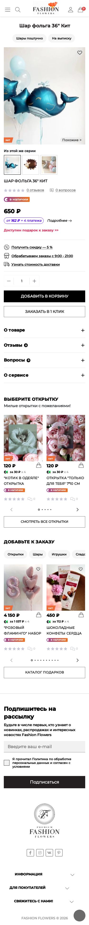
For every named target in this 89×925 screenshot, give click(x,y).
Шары (37, 554)
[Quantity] (22, 281)
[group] (12, 165)
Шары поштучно (29, 38)
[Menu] (7, 10)
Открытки (15, 554)
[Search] (17, 9)
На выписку (61, 38)
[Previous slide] (11, 509)
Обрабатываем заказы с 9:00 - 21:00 (42, 256)
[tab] (39, 510)
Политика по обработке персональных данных (41, 761)
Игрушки (59, 554)
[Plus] (34, 281)
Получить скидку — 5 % (31, 247)
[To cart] (39, 465)
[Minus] (9, 281)
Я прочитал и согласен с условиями (41, 762)
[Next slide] (77, 509)
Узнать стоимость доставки (35, 264)
